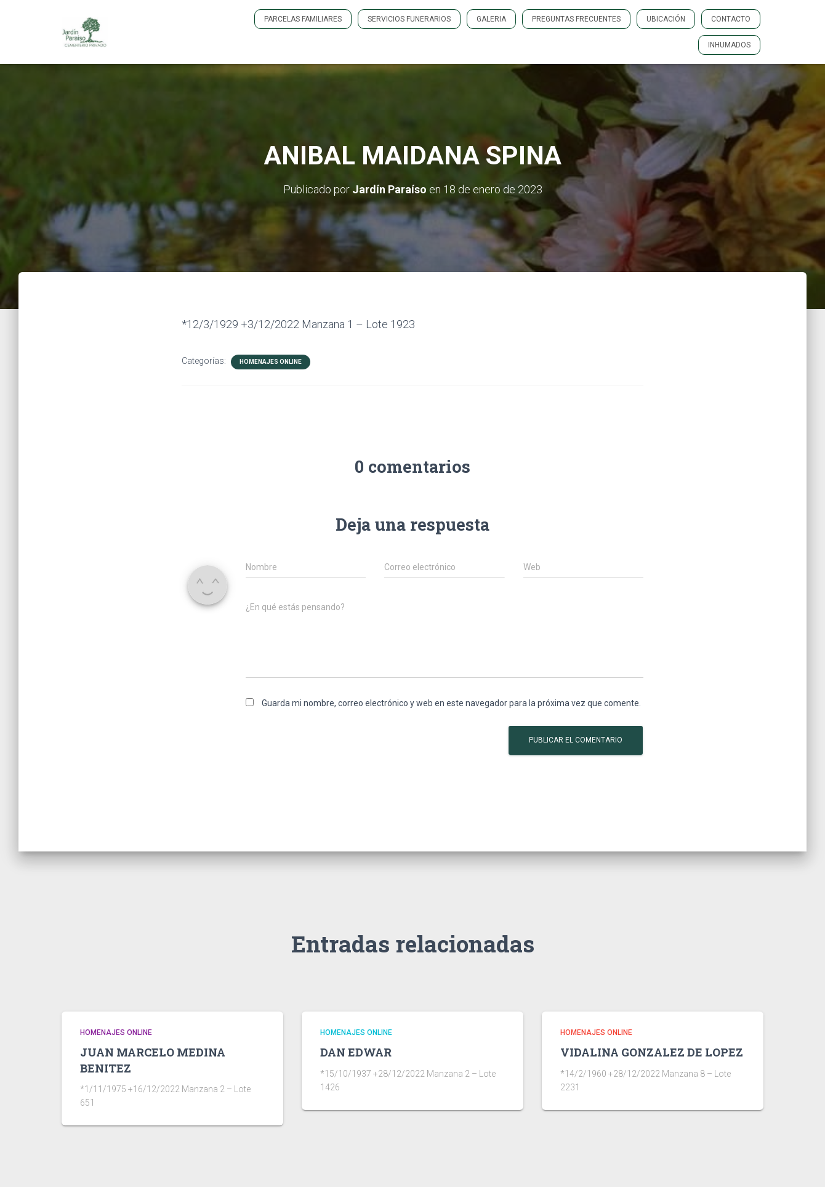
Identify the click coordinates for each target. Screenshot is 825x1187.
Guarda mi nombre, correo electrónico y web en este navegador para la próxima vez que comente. (451, 703)
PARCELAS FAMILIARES (303, 19)
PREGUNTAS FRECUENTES (576, 19)
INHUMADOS (729, 45)
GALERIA (491, 19)
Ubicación (665, 19)
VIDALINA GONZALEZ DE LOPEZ (651, 1052)
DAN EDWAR (356, 1052)
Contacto (731, 19)
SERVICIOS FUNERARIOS (409, 19)
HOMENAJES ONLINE (270, 361)
